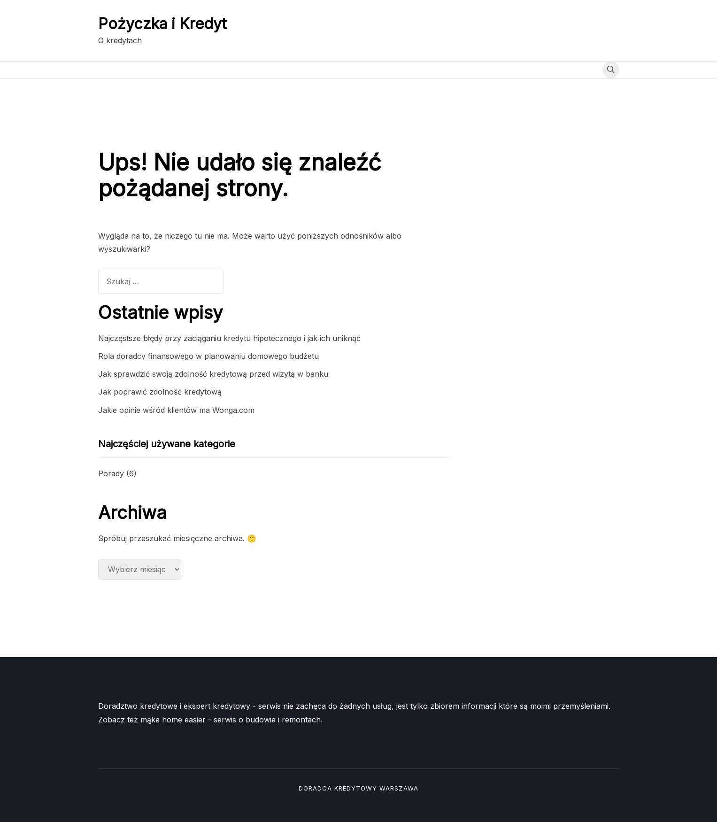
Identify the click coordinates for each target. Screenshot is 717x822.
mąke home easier (173, 719)
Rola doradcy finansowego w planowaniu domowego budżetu (208, 356)
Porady (111, 473)
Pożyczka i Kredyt (162, 24)
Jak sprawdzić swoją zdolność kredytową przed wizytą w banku (213, 374)
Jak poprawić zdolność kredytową (160, 391)
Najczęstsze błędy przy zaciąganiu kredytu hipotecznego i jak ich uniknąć (229, 338)
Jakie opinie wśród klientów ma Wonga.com (176, 410)
